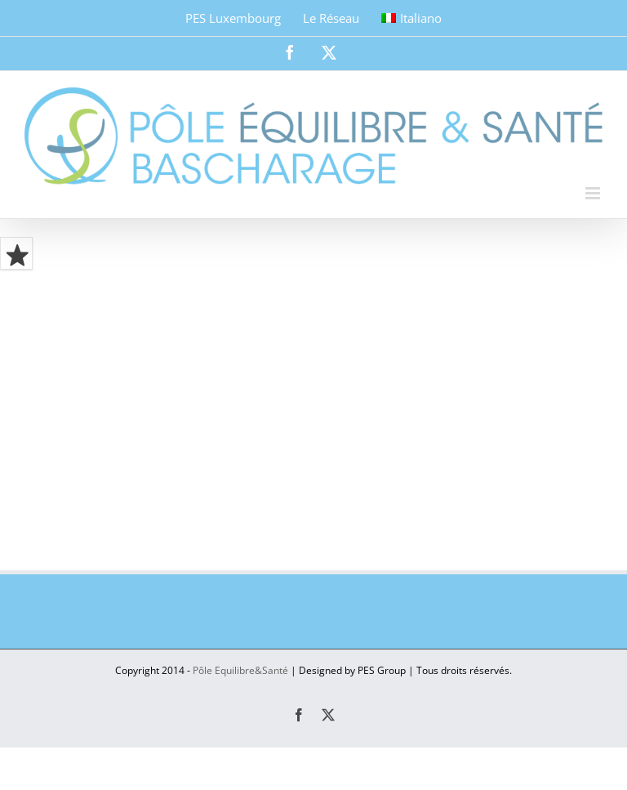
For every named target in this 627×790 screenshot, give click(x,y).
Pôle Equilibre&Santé (240, 670)
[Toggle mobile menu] (594, 193)
